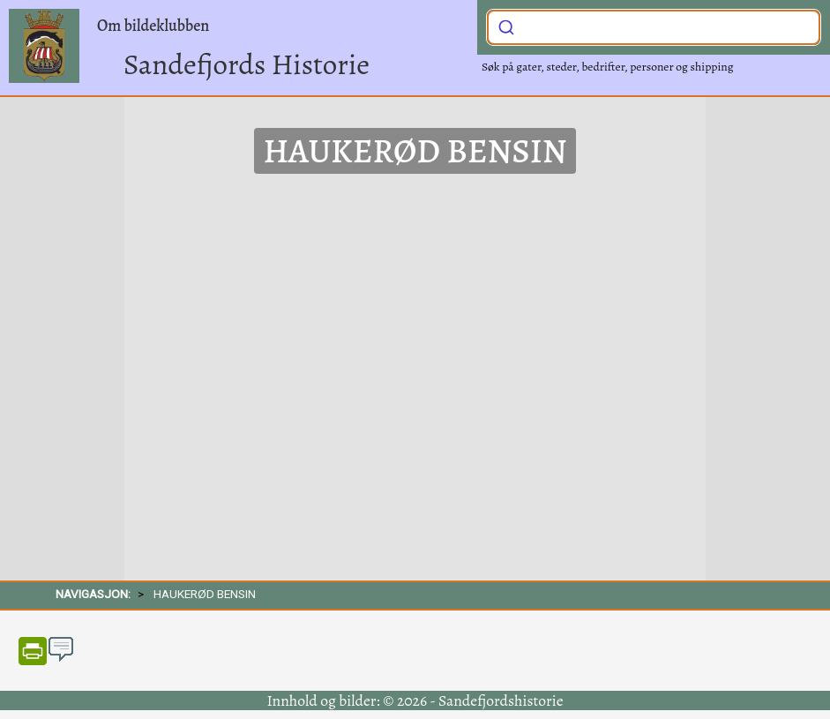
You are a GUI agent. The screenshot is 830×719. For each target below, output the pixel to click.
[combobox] (653, 27)
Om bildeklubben (153, 25)
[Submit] (506, 25)
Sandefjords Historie (246, 64)
